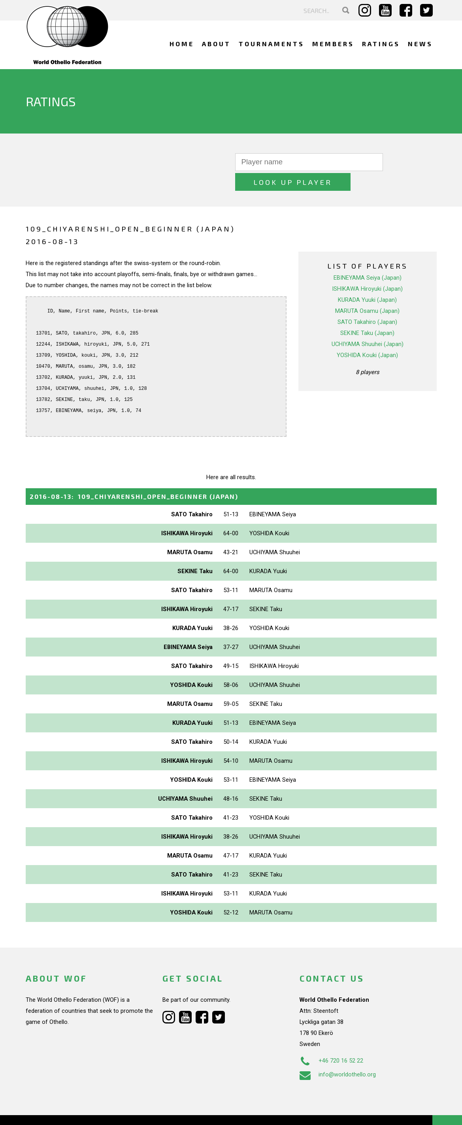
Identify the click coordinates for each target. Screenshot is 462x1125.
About (216, 43)
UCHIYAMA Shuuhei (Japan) (368, 324)
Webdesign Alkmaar (59, 1111)
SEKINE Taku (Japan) (367, 313)
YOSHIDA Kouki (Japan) (367, 335)
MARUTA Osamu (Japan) (367, 291)
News (420, 43)
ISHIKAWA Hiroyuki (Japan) (367, 269)
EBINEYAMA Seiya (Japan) (368, 257)
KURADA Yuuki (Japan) (367, 280)
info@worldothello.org (338, 1054)
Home (182, 43)
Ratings (381, 43)
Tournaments (271, 43)
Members (333, 43)
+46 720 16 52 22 (331, 1040)
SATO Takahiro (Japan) (367, 302)
